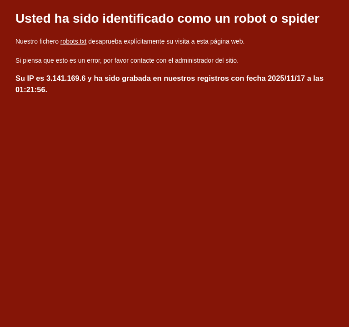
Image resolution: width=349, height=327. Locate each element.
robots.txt (73, 41)
